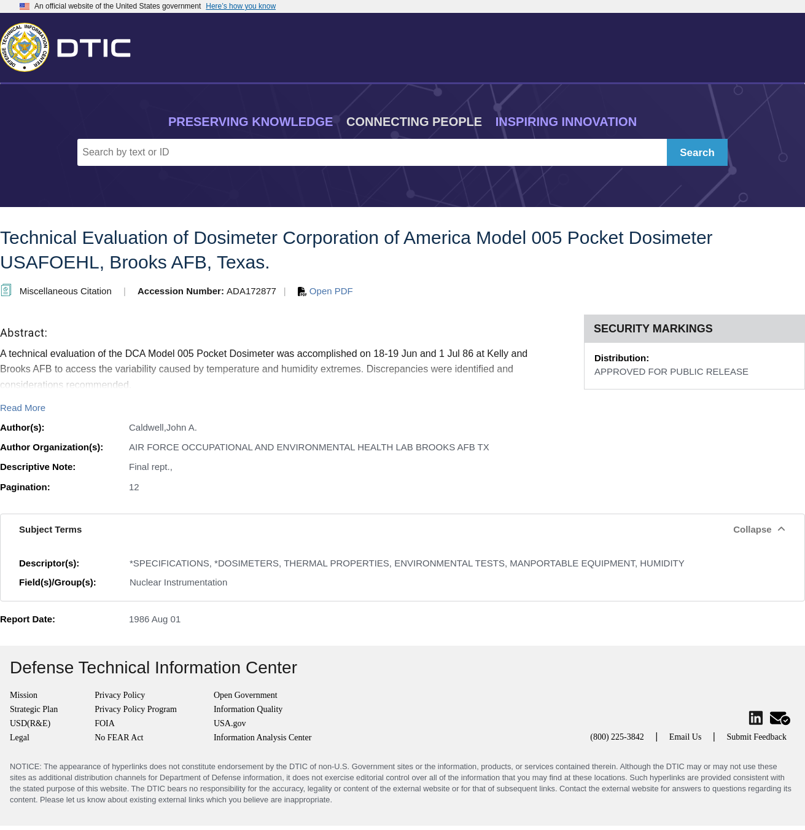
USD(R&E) (30, 723)
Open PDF (325, 291)
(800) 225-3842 (617, 737)
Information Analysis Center (262, 737)
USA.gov (230, 723)
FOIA (105, 723)
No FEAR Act (119, 737)
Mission (23, 695)
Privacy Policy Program (136, 709)
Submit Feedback (756, 737)
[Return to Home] (70, 44)
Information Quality (248, 709)
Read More (22, 407)
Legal (19, 737)
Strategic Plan (34, 709)
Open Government (246, 695)
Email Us (685, 737)
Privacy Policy (120, 695)
